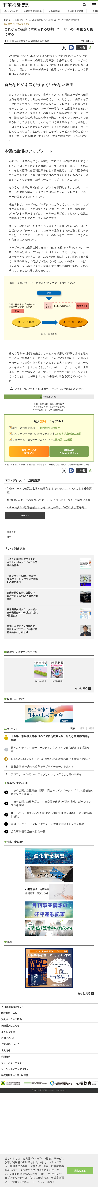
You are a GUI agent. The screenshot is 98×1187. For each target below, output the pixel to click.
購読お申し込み (9, 1013)
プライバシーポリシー (12, 1063)
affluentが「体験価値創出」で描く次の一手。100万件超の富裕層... (47, 507)
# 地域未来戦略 (75, 11)
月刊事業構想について (12, 1007)
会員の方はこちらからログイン (69, 451)
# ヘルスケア (11, 11)
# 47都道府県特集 (33, 11)
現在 (72, 728)
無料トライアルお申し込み (29, 451)
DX (9, 537)
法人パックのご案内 (11, 1019)
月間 (91, 728)
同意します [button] (80, 1170)
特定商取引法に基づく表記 (14, 1075)
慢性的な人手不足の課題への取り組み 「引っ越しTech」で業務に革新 (49, 500)
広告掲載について (10, 1044)
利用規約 (5, 1056)
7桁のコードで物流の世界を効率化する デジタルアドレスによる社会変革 (49, 490)
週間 (81, 728)
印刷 (81, 47)
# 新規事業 (54, 11)
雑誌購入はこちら (10, 1025)
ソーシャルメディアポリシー (16, 1069)
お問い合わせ (8, 1038)
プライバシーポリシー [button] (45, 1182)
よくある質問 (8, 1032)
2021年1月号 (87, 41)
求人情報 (5, 1050)
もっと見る (24, 515)
